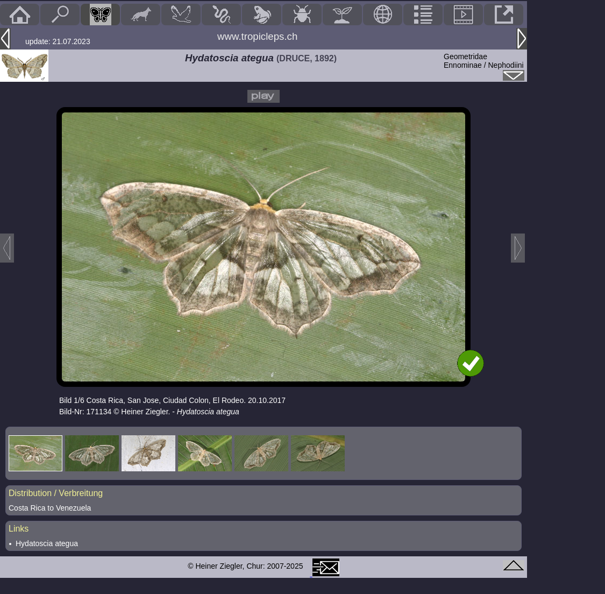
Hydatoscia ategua (47, 543)
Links (19, 528)
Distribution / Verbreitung (56, 493)
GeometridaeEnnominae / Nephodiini (484, 60)
